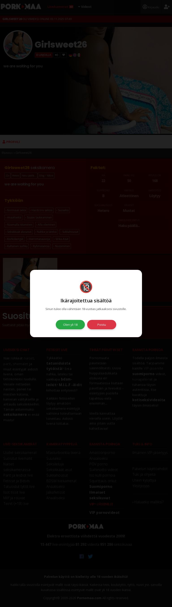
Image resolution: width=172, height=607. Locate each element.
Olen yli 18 (70, 325)
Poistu (101, 325)
